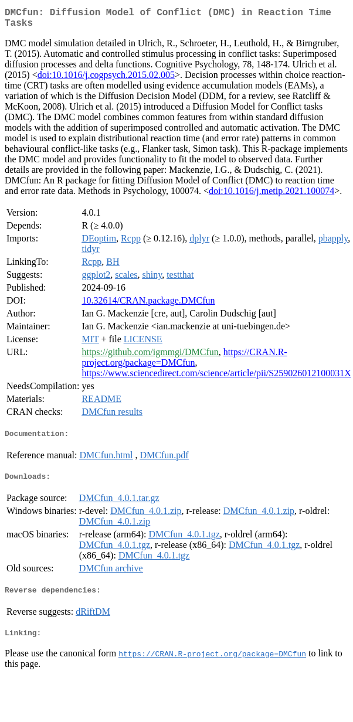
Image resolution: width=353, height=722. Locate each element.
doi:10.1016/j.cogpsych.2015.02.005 (106, 79)
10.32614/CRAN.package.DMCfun (148, 305)
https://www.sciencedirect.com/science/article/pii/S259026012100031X (216, 378)
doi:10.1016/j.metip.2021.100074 (271, 195)
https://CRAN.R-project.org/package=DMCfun (184, 362)
